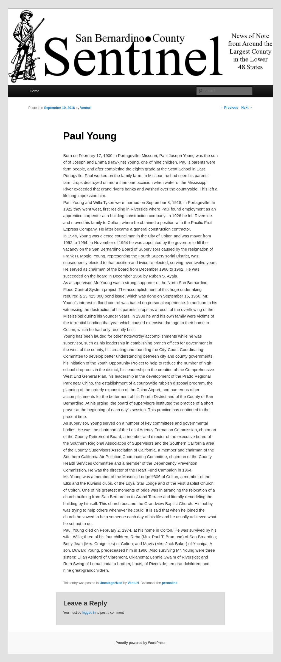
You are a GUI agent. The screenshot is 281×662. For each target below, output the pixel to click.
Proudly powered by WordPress (140, 643)
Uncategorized (111, 583)
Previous (229, 108)
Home (34, 91)
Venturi (85, 108)
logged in (89, 613)
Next (246, 108)
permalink (170, 583)
